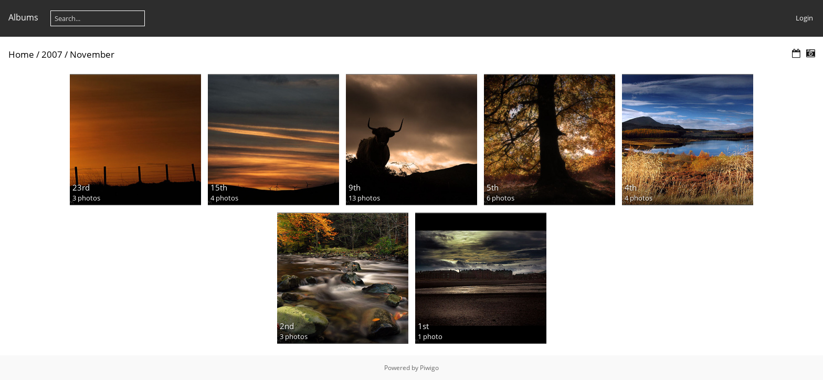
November (92, 54)
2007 (51, 54)
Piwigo (429, 367)
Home (21, 54)
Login (804, 18)
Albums (23, 17)
